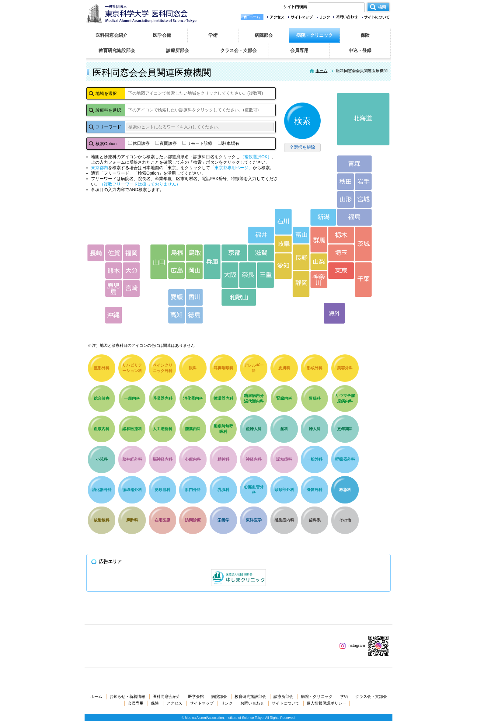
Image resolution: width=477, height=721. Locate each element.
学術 (213, 35)
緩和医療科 (132, 429)
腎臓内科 (284, 398)
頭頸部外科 (284, 489)
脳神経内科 (162, 459)
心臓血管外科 (254, 490)
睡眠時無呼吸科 (223, 429)
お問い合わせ (252, 703)
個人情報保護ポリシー (326, 703)
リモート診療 (197, 143)
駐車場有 (228, 143)
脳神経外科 (132, 459)
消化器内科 (193, 398)
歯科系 (315, 520)
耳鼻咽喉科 (223, 368)
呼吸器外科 (345, 459)
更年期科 (345, 429)
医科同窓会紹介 (111, 35)
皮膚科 (284, 368)
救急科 (345, 489)
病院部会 (264, 35)
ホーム (321, 70)
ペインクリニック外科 (162, 368)
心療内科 (193, 459)
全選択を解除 (302, 147)
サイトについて (285, 703)
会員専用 (299, 50)
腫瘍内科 (193, 429)
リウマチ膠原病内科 (345, 398)
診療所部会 (177, 50)
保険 (365, 35)
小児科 (102, 459)
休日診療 (139, 143)
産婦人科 (254, 429)
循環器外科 (132, 489)
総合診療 (102, 398)
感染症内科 (284, 520)
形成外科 (314, 368)
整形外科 (102, 368)
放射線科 (102, 520)
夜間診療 (166, 143)
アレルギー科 (254, 368)
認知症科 (284, 459)
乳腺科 (223, 489)
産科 (284, 429)
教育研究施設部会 (117, 50)
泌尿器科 (162, 489)
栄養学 (223, 520)
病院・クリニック (314, 35)
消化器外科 (102, 489)
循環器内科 (223, 398)
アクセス (174, 703)
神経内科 (254, 459)
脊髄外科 (314, 489)
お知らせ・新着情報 (127, 696)
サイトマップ (202, 703)
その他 (345, 520)
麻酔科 (132, 520)
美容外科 (345, 368)
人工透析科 (162, 429)
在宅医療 (162, 520)
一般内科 (132, 398)
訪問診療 (193, 520)
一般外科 (314, 459)
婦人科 (315, 429)
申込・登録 (360, 50)
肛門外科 (193, 489)
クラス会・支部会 (238, 50)
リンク (227, 703)
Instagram (352, 645)
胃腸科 (315, 398)
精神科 (223, 459)
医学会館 (162, 35)
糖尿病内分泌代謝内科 (254, 398)
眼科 (193, 368)
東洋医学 (254, 520)
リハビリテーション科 (132, 368)
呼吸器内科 (162, 398)
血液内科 (102, 429)
